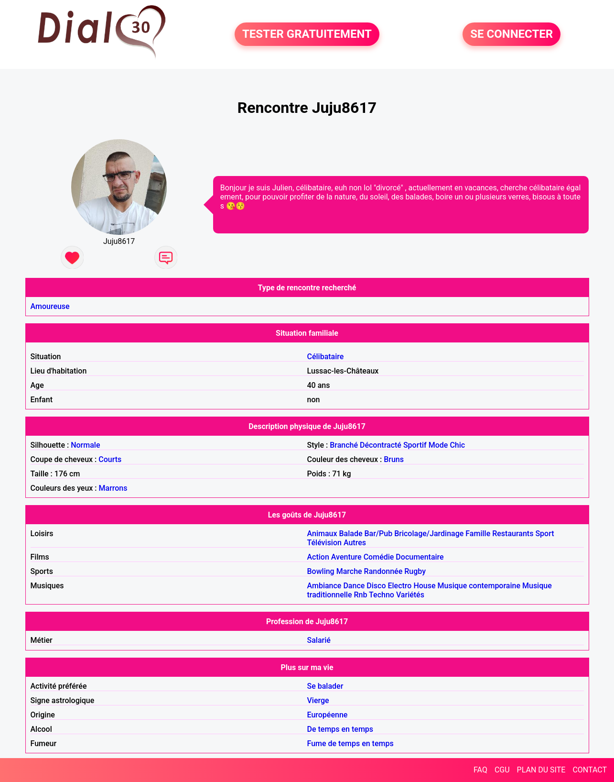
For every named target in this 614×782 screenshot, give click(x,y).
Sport (544, 533)
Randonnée (383, 571)
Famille (477, 533)
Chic (457, 445)
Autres (355, 542)
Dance (354, 585)
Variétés (410, 594)
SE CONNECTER (511, 34)
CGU (502, 769)
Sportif (415, 445)
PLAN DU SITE (541, 769)
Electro (399, 585)
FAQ (480, 769)
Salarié (319, 640)
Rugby (415, 571)
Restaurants (512, 533)
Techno (381, 594)
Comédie (379, 557)
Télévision (324, 542)
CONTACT (589, 769)
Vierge (318, 700)
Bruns (394, 459)
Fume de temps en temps (350, 743)
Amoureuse (50, 306)
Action (318, 557)
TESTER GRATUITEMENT (307, 34)
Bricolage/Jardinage (428, 533)
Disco (376, 585)
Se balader (325, 686)
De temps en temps (340, 729)
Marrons (113, 488)
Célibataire (325, 356)
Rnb (360, 594)
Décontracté (380, 445)
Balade (350, 533)
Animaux (322, 533)
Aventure (346, 557)
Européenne (327, 714)
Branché (344, 445)
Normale (85, 445)
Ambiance (324, 585)
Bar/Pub (378, 533)
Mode (438, 445)
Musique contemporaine (479, 585)
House (424, 585)
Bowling (320, 571)
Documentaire (419, 557)
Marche (349, 571)
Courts (109, 459)
